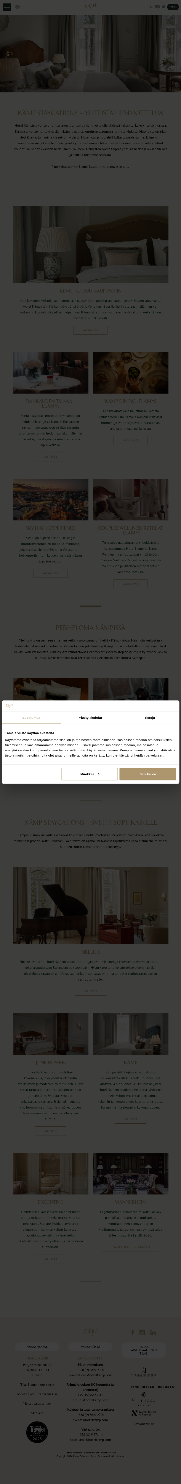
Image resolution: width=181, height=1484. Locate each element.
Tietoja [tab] (149, 717)
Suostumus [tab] (31, 717)
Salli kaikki (147, 774)
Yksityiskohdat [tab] (90, 717)
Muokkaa (89, 774)
